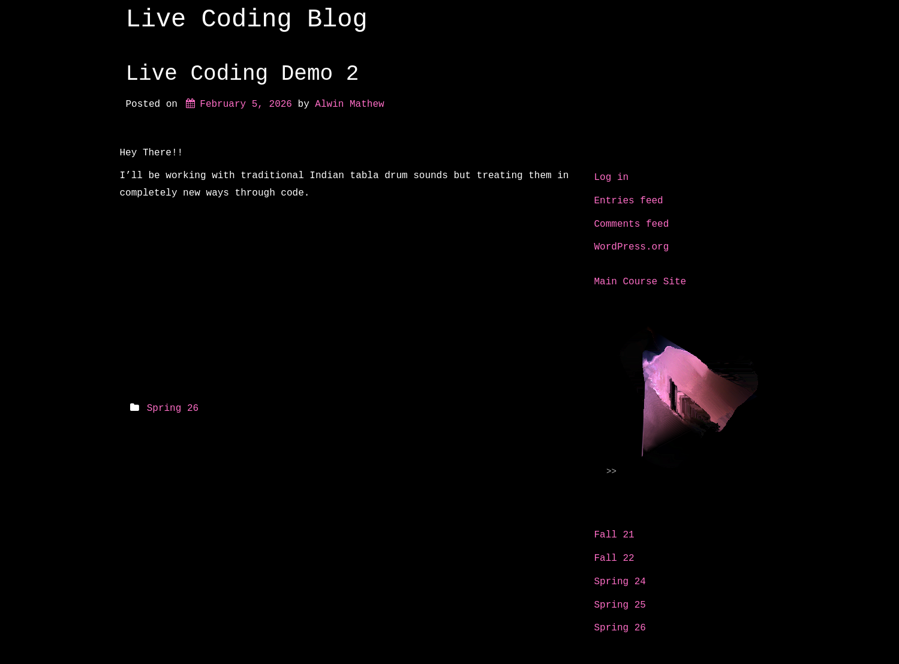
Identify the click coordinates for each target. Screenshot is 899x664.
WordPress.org (631, 247)
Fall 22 (614, 558)
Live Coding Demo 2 (242, 74)
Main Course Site (640, 282)
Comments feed (631, 224)
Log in (611, 177)
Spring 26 (173, 408)
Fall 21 (614, 535)
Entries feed (628, 201)
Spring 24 (620, 581)
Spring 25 (620, 605)
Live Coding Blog (247, 20)
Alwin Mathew (349, 104)
